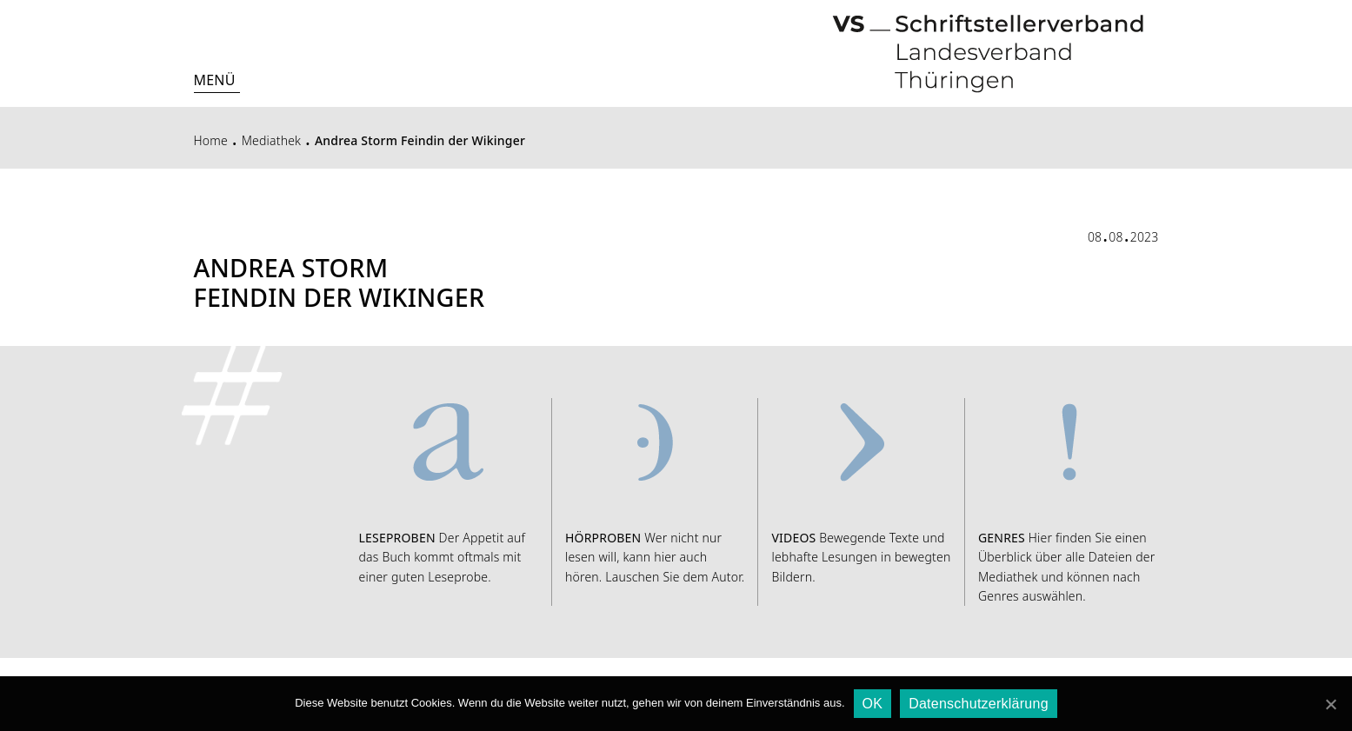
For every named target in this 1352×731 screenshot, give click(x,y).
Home (211, 140)
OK (872, 703)
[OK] (1330, 704)
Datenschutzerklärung (979, 703)
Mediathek (272, 140)
